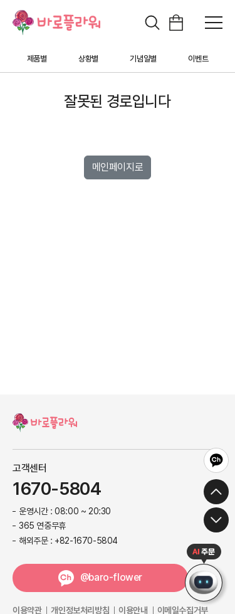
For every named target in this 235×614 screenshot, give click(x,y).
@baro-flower (111, 577)
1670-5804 (57, 489)
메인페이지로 (118, 167)
